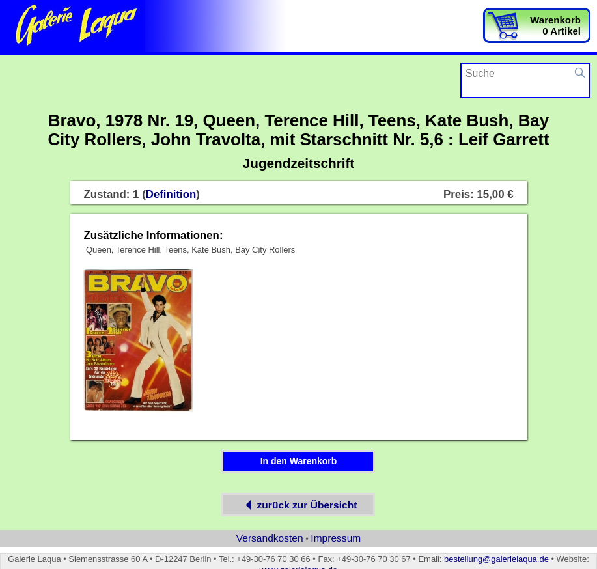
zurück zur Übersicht (298, 504)
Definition (171, 194)
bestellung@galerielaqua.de (496, 559)
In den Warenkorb (298, 461)
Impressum (336, 538)
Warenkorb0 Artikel (555, 25)
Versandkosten (269, 538)
